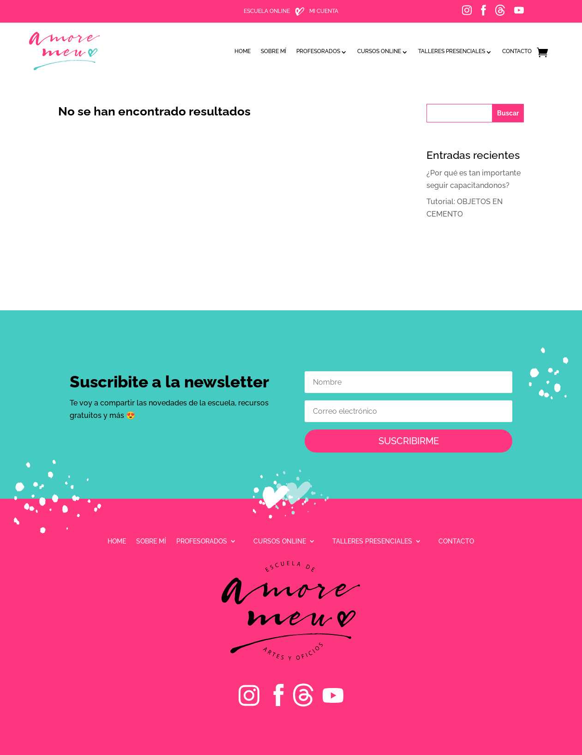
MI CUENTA (323, 11)
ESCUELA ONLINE (267, 11)
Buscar (508, 113)
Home (242, 49)
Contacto (517, 49)
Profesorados (318, 49)
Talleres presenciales (451, 49)
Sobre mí (273, 49)
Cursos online (379, 49)
